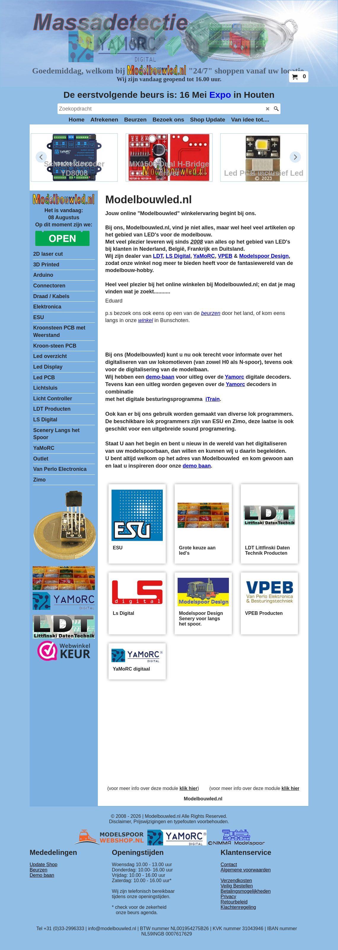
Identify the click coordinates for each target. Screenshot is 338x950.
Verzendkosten (236, 880)
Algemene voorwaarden (246, 869)
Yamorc (234, 377)
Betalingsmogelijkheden (246, 891)
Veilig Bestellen (237, 885)
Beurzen (38, 869)
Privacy (228, 896)
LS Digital (178, 256)
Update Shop (43, 864)
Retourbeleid (234, 901)
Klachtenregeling (238, 907)
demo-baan (160, 377)
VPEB (225, 256)
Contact (229, 864)
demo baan (197, 466)
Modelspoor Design (264, 256)
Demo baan (42, 875)
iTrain (212, 399)
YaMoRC (204, 256)
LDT (158, 256)
